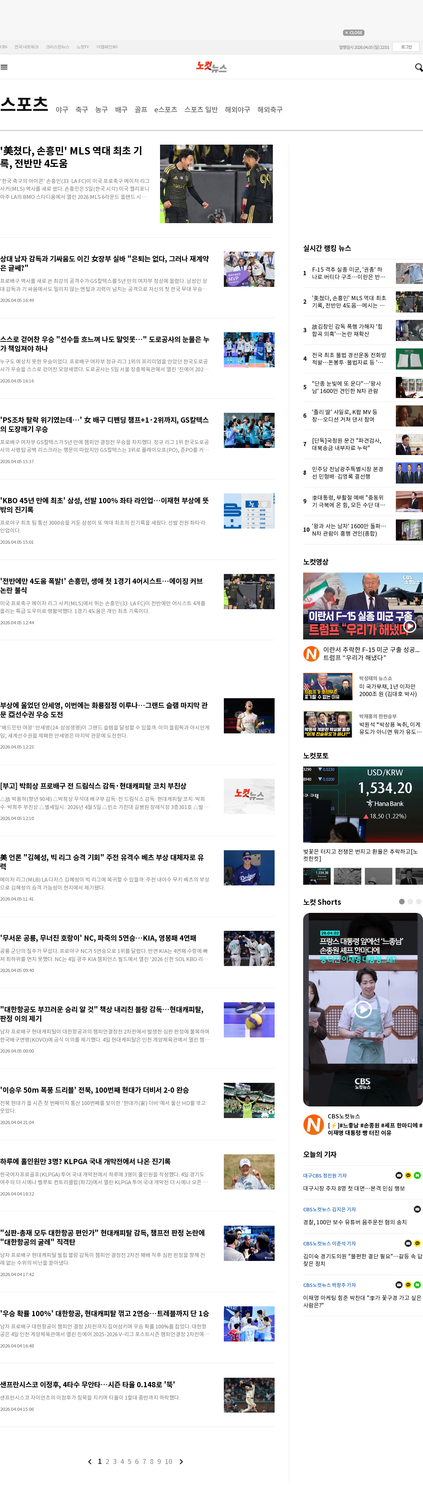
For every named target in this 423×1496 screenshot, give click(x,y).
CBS (3, 46)
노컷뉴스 (211, 67)
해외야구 (237, 109)
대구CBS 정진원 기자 (325, 1176)
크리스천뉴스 (57, 46)
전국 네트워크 (26, 46)
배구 (121, 109)
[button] (402, 901)
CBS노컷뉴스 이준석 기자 (329, 1244)
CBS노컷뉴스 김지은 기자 (329, 1209)
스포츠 (24, 104)
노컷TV (82, 46)
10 (168, 1461)
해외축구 (270, 109)
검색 (416, 68)
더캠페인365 (107, 46)
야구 (62, 109)
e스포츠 (165, 109)
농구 (101, 109)
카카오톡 (408, 1175)
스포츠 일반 (201, 109)
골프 (141, 109)
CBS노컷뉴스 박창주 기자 (329, 1285)
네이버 (417, 1175)
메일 (399, 1175)
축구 (81, 109)
